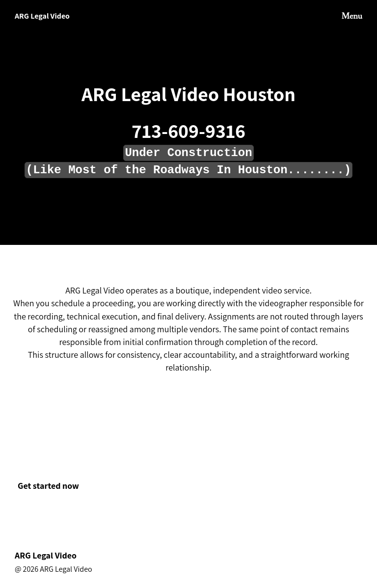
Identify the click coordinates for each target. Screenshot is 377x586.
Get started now (48, 485)
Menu (352, 16)
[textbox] (188, 156)
